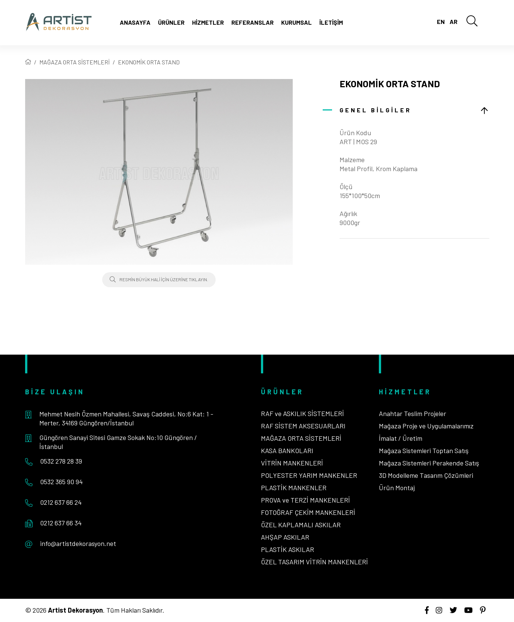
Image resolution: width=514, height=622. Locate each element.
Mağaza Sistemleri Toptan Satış (424, 450)
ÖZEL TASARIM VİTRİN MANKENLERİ (314, 562)
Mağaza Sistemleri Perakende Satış (429, 463)
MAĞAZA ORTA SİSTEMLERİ (74, 62)
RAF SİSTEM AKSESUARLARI (303, 426)
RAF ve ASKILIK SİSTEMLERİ (302, 413)
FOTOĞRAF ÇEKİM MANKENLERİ (308, 512)
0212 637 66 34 (61, 523)
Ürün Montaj (397, 487)
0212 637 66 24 (61, 502)
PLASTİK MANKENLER (293, 487)
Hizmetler (208, 22)
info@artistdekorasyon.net (78, 543)
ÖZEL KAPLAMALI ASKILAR (301, 525)
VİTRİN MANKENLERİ (292, 463)
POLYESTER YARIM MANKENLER (309, 475)
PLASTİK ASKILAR (287, 549)
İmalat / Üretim (400, 438)
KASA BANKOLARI (287, 450)
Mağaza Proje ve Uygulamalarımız (426, 426)
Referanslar (252, 22)
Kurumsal (296, 22)
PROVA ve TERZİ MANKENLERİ (305, 500)
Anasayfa (135, 22)
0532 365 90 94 (61, 481)
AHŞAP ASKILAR (285, 537)
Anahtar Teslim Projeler (412, 413)
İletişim (331, 22)
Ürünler (171, 22)
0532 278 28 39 (61, 461)
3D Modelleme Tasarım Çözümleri (426, 475)
